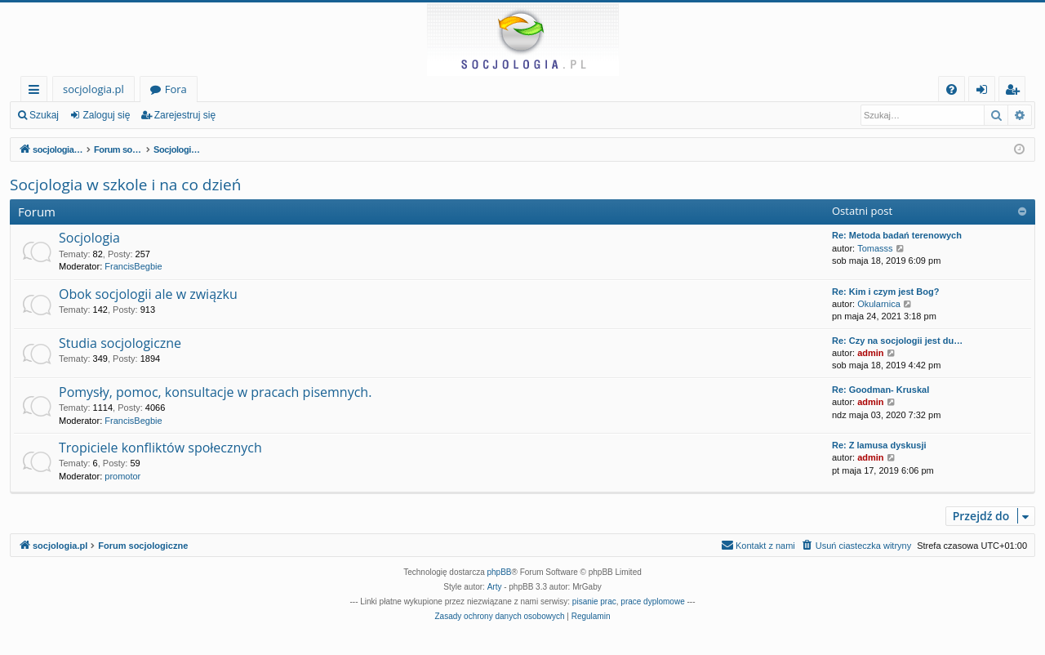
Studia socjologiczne (120, 343)
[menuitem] (951, 89)
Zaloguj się (106, 115)
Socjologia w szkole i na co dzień (125, 184)
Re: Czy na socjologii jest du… (897, 340)
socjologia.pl (93, 89)
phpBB (499, 572)
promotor (122, 476)
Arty (494, 586)
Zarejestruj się (185, 115)
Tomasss (874, 248)
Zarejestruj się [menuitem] (1016, 92)
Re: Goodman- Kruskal (880, 389)
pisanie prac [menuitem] (594, 601)
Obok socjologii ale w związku (148, 294)
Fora (176, 89)
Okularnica (878, 304)
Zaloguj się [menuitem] (985, 92)
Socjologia (89, 238)
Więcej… (37, 92)
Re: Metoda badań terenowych (897, 235)
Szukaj (44, 115)
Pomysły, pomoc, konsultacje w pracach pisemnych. (215, 392)
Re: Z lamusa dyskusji (879, 445)
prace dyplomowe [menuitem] (652, 601)
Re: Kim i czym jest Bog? (885, 291)
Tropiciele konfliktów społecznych (160, 448)
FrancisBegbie (133, 266)
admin (870, 353)
